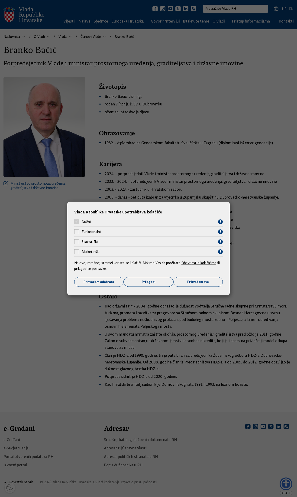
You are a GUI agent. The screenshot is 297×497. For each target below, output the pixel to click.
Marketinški (91, 252)
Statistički (90, 242)
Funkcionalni (91, 232)
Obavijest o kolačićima (198, 263)
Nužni (86, 222)
